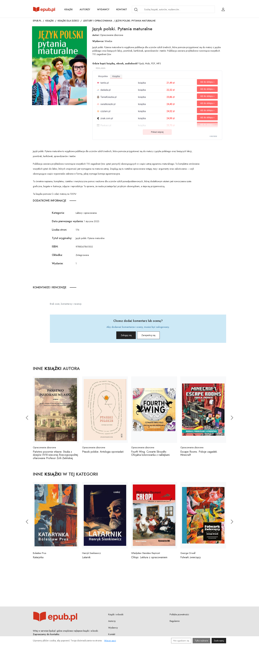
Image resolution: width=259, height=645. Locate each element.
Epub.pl (37, 20)
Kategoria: (58, 212)
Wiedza (108, 41)
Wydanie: (57, 263)
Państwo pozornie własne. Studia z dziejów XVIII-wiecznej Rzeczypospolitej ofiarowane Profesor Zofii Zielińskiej (55, 456)
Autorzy (85, 9)
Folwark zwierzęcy (190, 559)
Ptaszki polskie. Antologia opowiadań (103, 453)
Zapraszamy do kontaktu (46, 635)
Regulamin (175, 622)
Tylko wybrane (201, 640)
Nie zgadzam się (181, 640)
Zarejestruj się (153, 336)
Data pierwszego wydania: (67, 221)
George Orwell (187, 554)
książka (116, 76)
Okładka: (57, 255)
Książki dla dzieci (68, 20)
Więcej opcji (110, 640)
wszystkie (103, 76)
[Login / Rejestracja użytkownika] (223, 9)
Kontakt (121, 9)
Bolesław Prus (39, 554)
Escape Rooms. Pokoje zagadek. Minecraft (199, 454)
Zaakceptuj (219, 640)
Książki (68, 9)
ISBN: (55, 246)
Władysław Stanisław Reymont (145, 554)
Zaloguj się (121, 336)
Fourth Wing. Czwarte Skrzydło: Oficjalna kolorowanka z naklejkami (150, 454)
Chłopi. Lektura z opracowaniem (149, 559)
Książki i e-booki (115, 615)
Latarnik (86, 559)
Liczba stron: (59, 229)
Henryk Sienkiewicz (91, 554)
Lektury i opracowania (97, 20)
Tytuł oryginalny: (62, 238)
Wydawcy (103, 9)
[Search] (136, 9)
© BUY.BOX (213, 136)
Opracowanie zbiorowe (111, 35)
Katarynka (38, 559)
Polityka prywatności (179, 615)
